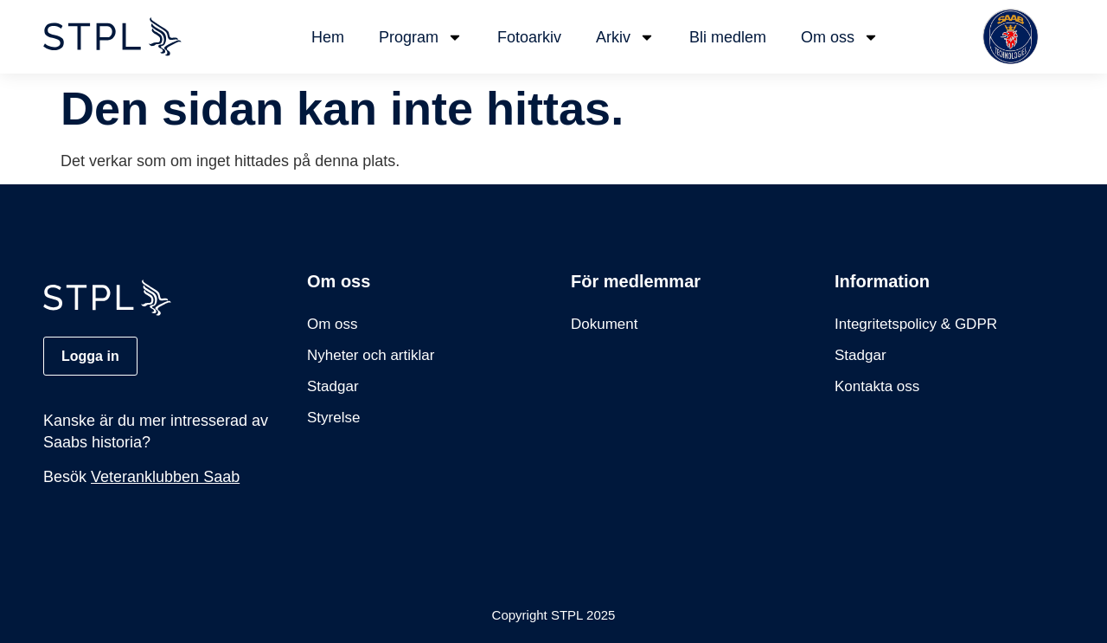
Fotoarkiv (529, 37)
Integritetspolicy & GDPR (916, 324)
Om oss (840, 37)
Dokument (604, 324)
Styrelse (333, 417)
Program (421, 37)
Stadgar (333, 386)
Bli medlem (727, 37)
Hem (327, 37)
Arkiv (625, 37)
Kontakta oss (877, 386)
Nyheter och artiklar (370, 355)
